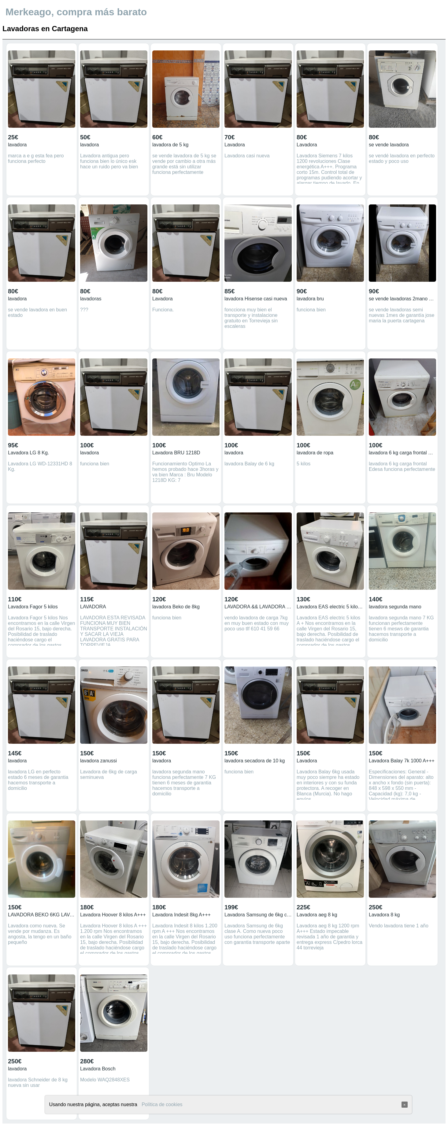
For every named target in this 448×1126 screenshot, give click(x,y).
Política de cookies (162, 1104)
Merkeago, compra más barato (76, 11)
